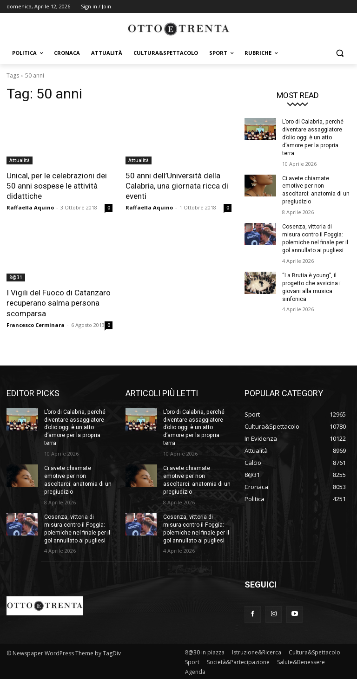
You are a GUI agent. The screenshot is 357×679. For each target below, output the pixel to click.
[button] (339, 53)
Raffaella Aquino (30, 207)
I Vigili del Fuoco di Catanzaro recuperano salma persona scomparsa (59, 303)
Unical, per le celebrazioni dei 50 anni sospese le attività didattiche (57, 186)
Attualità (19, 160)
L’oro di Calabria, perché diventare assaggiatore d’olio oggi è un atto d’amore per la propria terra (312, 137)
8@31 (15, 277)
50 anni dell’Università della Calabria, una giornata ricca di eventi (177, 186)
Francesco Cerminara (36, 324)
